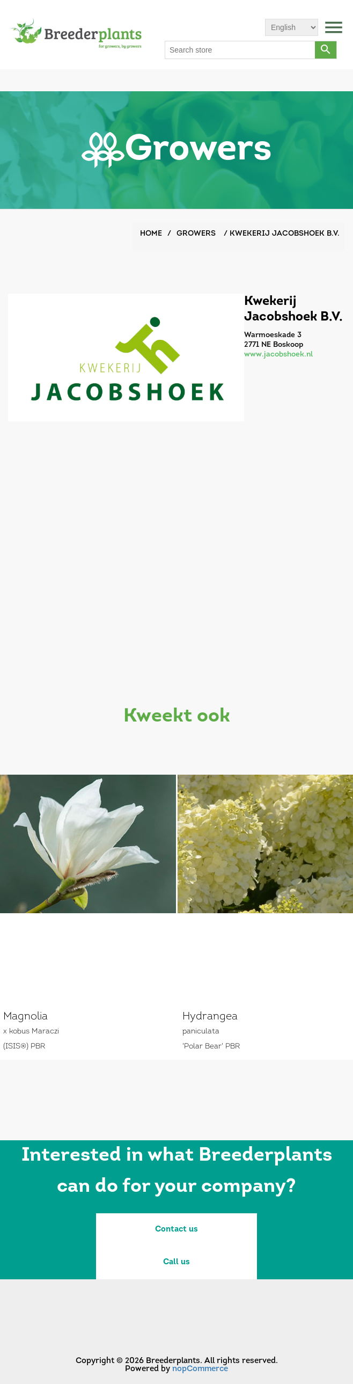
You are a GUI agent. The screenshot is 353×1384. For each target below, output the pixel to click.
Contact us (176, 1230)
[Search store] (240, 50)
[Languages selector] (291, 27)
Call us (176, 1262)
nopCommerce (200, 1369)
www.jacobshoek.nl (278, 355)
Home (151, 234)
